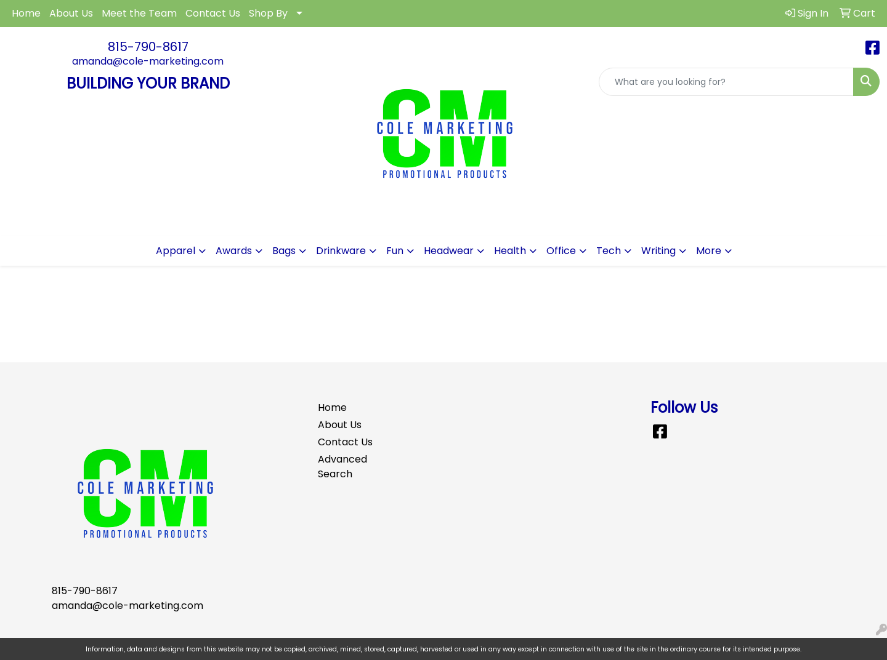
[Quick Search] (726, 82)
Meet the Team (139, 13)
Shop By (268, 13)
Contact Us (212, 13)
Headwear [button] (449, 251)
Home (26, 13)
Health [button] (510, 251)
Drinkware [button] (341, 251)
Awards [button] (234, 251)
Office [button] (561, 251)
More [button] (708, 251)
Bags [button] (284, 251)
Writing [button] (658, 251)
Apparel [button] (175, 251)
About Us (71, 13)
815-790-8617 (148, 46)
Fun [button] (394, 251)
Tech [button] (608, 251)
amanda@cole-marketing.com (148, 61)
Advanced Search (342, 466)
